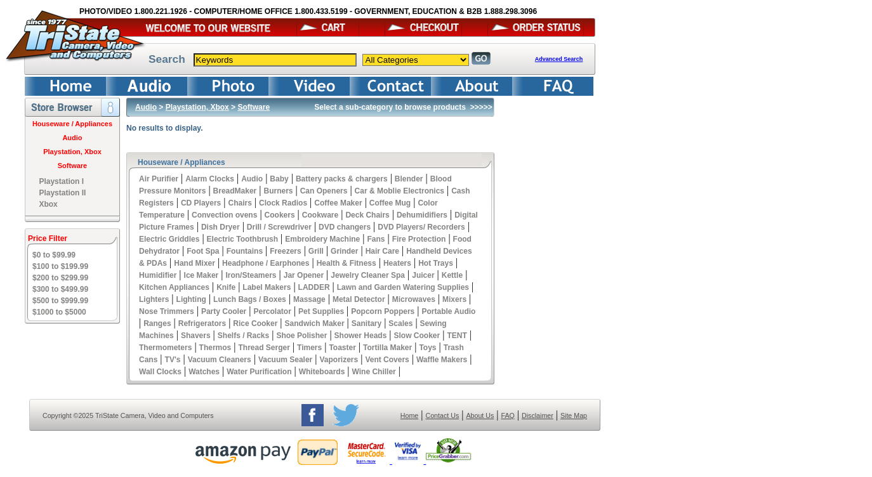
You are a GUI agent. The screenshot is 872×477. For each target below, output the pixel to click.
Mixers (454, 299)
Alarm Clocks (209, 178)
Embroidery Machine (322, 239)
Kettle (452, 275)
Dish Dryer (220, 227)
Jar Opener (304, 275)
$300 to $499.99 (60, 289)
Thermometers (165, 347)
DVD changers (345, 227)
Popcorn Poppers (382, 311)
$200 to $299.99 (60, 277)
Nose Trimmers (166, 311)
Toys (427, 347)
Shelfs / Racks (243, 335)
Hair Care (382, 251)
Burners (278, 190)
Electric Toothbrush (242, 239)
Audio (72, 137)
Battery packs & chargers (342, 178)
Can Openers (324, 190)
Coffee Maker (338, 203)
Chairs (239, 203)
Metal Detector (359, 299)
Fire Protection (419, 239)
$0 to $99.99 (54, 255)
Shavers (196, 335)
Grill (316, 251)
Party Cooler (223, 311)
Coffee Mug (390, 203)
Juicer (423, 275)
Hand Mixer (194, 263)
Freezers (285, 251)
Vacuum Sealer (285, 359)
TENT (456, 335)
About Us (480, 415)
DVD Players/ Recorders (421, 227)
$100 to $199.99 (60, 266)
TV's (173, 359)
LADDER (314, 287)
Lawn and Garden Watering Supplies (403, 287)
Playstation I (61, 181)
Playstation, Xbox (72, 151)
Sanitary (366, 323)
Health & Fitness (346, 263)
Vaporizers (338, 359)
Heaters (397, 263)
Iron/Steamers (250, 275)
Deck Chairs (367, 215)
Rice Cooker (255, 323)
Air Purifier (158, 178)
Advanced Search (559, 59)
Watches (204, 371)
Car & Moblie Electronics (399, 190)
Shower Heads (360, 335)
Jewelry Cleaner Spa (368, 275)
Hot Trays (435, 263)
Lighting (191, 299)
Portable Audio (449, 311)
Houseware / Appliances (72, 123)
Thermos (215, 347)
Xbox (48, 204)
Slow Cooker (417, 335)
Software (72, 165)
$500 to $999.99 (60, 300)
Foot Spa (203, 251)
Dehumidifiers (422, 215)
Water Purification (259, 371)
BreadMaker (235, 190)
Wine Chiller (374, 371)
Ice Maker (201, 275)
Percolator (272, 311)
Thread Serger (263, 347)
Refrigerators (202, 323)
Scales (400, 323)
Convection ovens (224, 215)
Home (409, 415)
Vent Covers (387, 359)
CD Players (201, 203)
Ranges (157, 323)
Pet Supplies (321, 311)
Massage (309, 299)
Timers (309, 347)
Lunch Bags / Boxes (249, 299)
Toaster (342, 347)
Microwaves (413, 299)
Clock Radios (283, 203)
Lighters (154, 299)
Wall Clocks (160, 371)
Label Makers (266, 287)
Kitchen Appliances (174, 287)
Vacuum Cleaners (219, 359)
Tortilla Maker (387, 347)
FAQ (507, 415)
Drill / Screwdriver (279, 227)
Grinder (344, 251)
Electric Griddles (169, 239)
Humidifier (157, 275)
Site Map (573, 415)
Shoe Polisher (301, 335)
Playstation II (62, 192)
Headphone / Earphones (265, 263)
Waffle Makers (441, 359)
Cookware (320, 215)
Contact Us (442, 415)
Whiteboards (322, 371)
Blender (409, 178)
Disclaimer (537, 415)
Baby (279, 178)
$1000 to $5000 (59, 312)
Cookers (280, 215)
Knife (225, 287)
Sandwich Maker (315, 323)
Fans (376, 239)
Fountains (245, 251)
